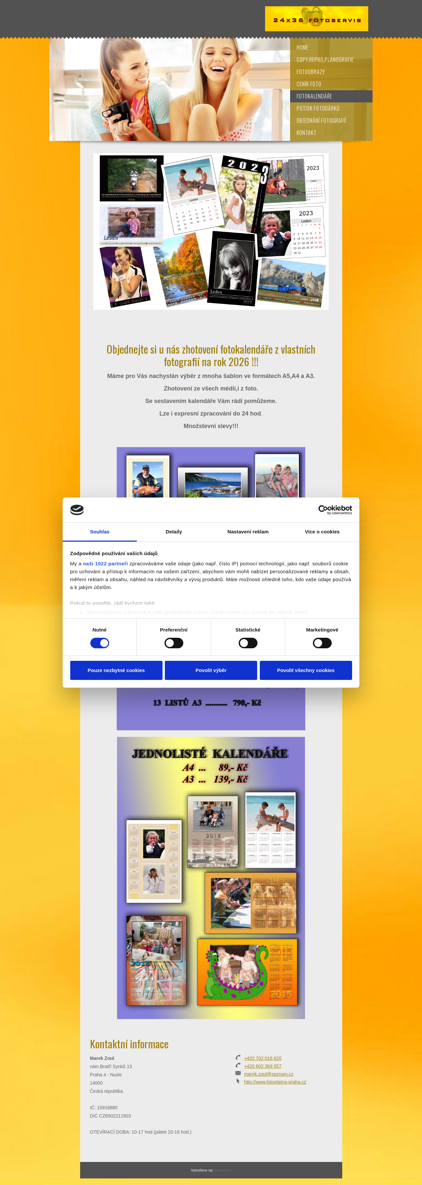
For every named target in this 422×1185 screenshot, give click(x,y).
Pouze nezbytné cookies (116, 670)
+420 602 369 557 (262, 1066)
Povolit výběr (211, 670)
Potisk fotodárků (318, 108)
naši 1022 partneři (105, 563)
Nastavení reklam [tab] (248, 531)
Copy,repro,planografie (325, 60)
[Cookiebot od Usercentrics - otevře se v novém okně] (323, 510)
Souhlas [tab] (99, 531)
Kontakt (306, 133)
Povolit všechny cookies (305, 670)
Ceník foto (309, 84)
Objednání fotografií (321, 120)
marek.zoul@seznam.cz (268, 1074)
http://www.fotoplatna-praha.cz (275, 1082)
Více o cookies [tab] (322, 531)
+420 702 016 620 (262, 1058)
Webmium (222, 1170)
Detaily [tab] (174, 531)
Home (303, 47)
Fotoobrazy (311, 72)
